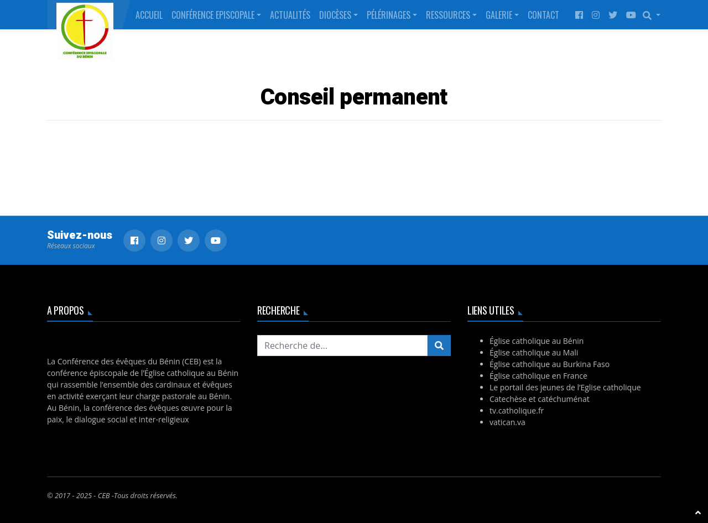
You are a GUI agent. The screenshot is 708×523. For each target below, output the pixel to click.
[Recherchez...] (342, 345)
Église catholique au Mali (534, 352)
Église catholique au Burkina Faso (550, 364)
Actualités (290, 15)
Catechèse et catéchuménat (540, 399)
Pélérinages (388, 15)
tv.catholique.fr (517, 410)
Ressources (448, 15)
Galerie (499, 15)
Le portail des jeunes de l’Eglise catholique (565, 387)
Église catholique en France (538, 375)
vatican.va (507, 422)
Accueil (149, 15)
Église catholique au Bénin (537, 341)
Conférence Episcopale (212, 15)
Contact (543, 15)
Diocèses (335, 15)
